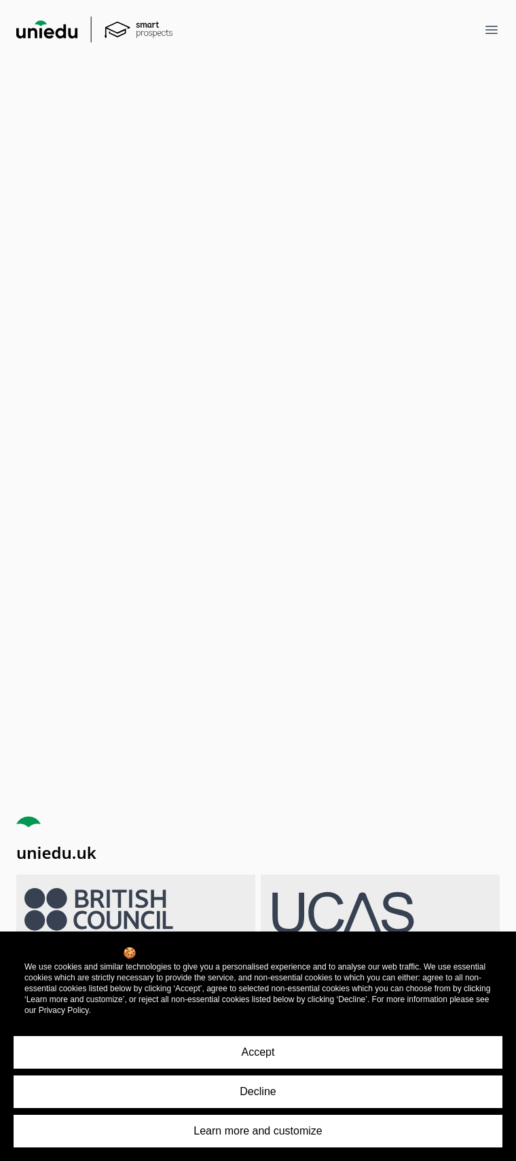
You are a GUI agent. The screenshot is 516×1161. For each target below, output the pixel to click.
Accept (258, 1052)
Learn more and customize (258, 1131)
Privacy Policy (64, 1010)
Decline (258, 1091)
